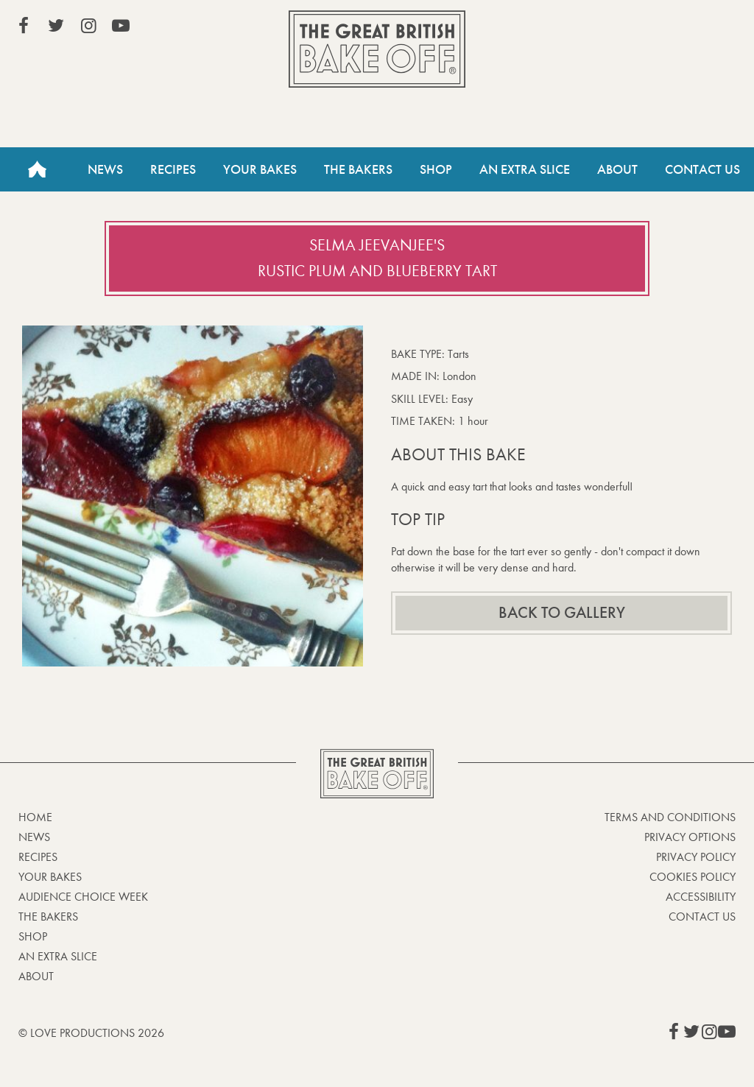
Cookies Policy (692, 877)
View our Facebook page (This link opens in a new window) (23, 26)
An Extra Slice (524, 169)
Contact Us (702, 169)
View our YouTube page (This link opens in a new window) (121, 26)
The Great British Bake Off (377, 49)
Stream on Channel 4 (668, 28)
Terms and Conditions (670, 817)
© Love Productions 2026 (91, 1033)
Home (37, 169)
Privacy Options (690, 837)
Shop (436, 169)
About (617, 169)
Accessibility (701, 897)
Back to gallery (561, 612)
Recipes (173, 169)
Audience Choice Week (83, 897)
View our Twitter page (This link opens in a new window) (56, 26)
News (105, 169)
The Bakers (358, 169)
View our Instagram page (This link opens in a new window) (88, 26)
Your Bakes (260, 169)
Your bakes (50, 877)
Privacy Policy (696, 857)
